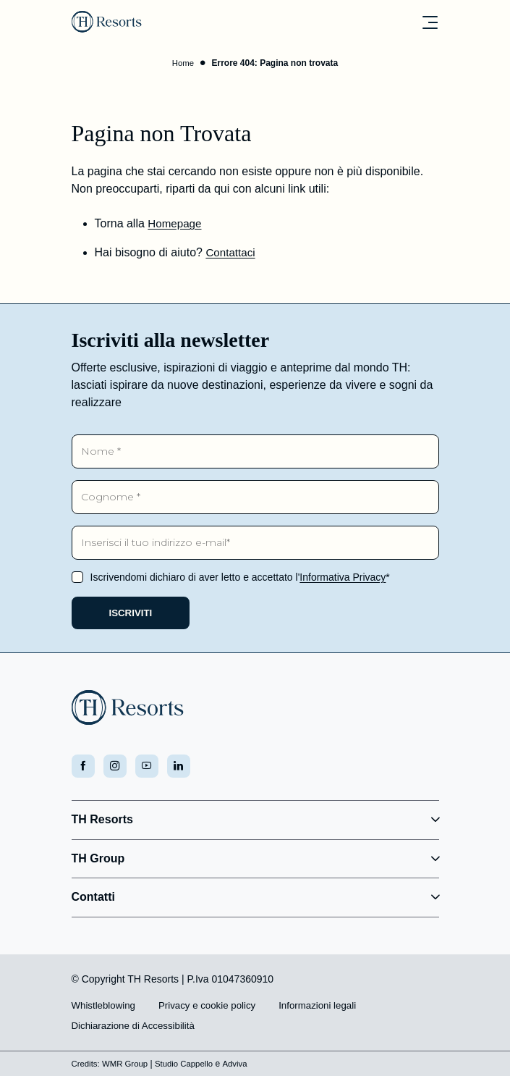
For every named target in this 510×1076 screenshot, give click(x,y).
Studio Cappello (190, 1064)
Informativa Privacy (342, 573)
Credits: (86, 1064)
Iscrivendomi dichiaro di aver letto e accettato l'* (240, 573)
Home (183, 64)
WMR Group (127, 1064)
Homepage (176, 225)
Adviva (242, 1064)
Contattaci (231, 254)
